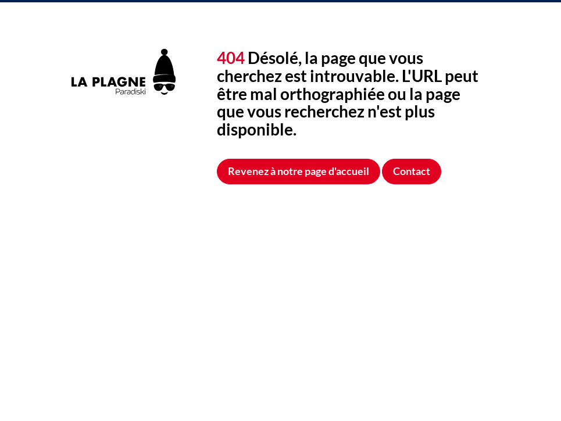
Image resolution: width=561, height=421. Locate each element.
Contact (411, 171)
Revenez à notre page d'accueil (298, 171)
